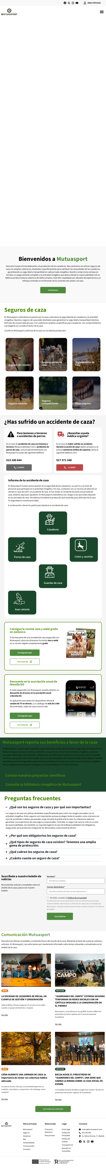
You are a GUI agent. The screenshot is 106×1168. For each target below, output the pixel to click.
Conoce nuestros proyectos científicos (35, 775)
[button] (102, 12)
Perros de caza (22, 557)
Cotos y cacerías (84, 557)
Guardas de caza (53, 583)
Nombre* (51, 877)
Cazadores (53, 529)
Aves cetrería (22, 609)
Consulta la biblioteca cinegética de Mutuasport (43, 784)
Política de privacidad (77, 897)
